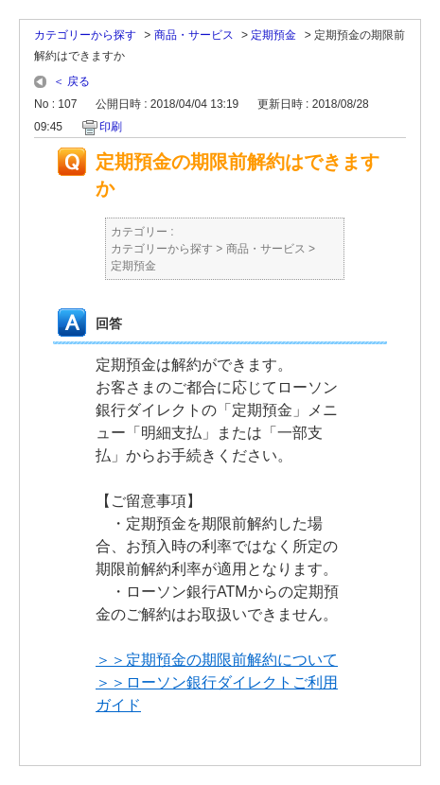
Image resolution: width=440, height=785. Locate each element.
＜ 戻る (71, 81)
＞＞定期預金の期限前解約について (217, 660)
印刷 (110, 126)
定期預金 (273, 35)
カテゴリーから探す (85, 35)
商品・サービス (194, 35)
